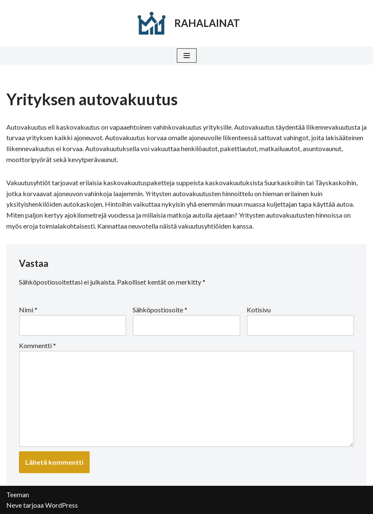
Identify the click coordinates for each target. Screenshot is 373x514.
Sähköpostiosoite (160, 310)
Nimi (28, 310)
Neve (14, 505)
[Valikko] (187, 55)
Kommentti (37, 345)
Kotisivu (259, 310)
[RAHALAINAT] (186, 23)
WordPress (61, 505)
